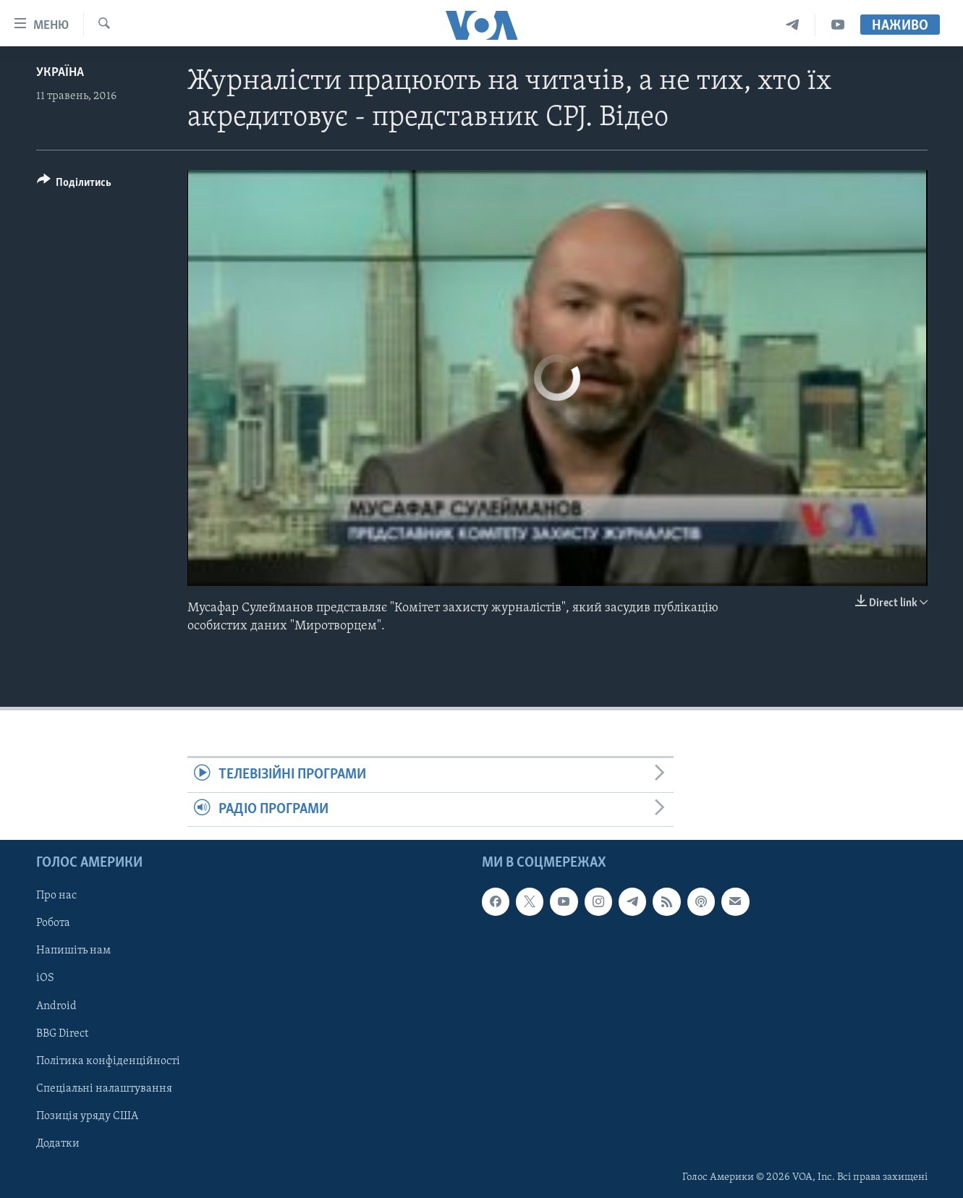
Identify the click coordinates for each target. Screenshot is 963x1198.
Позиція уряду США (87, 1116)
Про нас (56, 895)
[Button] (74, 185)
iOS (45, 978)
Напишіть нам (73, 950)
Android (56, 1005)
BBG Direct (62, 1034)
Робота (53, 923)
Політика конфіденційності (108, 1061)
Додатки (58, 1144)
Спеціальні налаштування (104, 1089)
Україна (60, 73)
